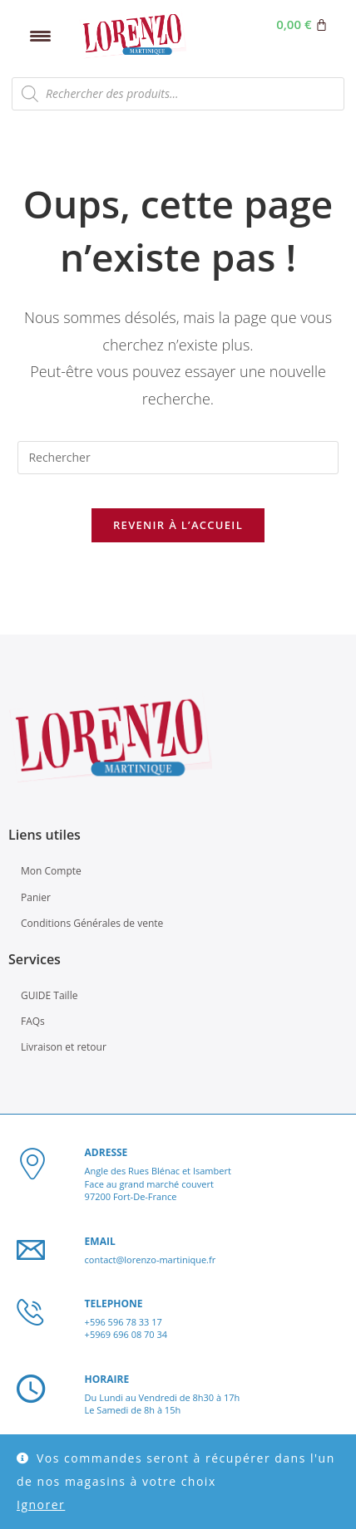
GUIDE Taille (49, 995)
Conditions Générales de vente (92, 923)
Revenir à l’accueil (178, 524)
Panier (36, 897)
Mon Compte (51, 871)
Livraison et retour (63, 1047)
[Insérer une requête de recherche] (177, 457)
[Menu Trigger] (40, 35)
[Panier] (302, 24)
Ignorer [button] (41, 1504)
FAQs (33, 1021)
